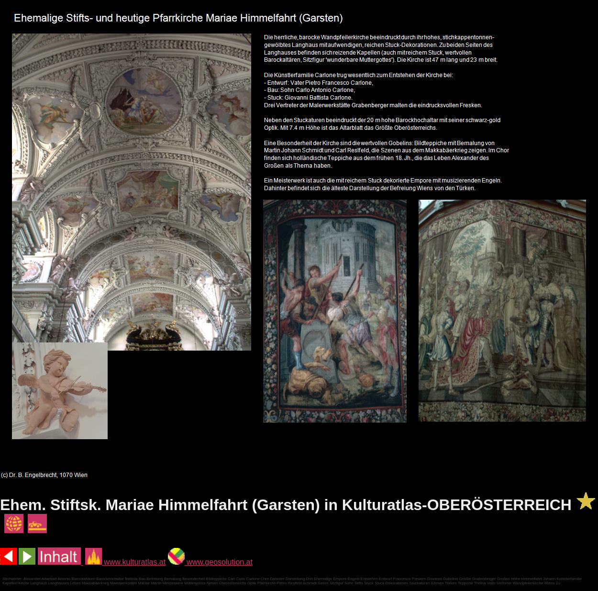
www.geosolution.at (210, 562)
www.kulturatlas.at (125, 562)
